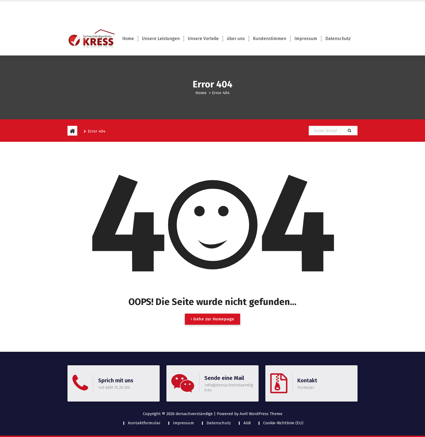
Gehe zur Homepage (212, 324)
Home (128, 38)
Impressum (305, 38)
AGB (247, 422)
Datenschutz (338, 38)
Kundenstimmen (269, 38)
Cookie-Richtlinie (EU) (283, 422)
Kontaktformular (144, 422)
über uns (236, 38)
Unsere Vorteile (203, 38)
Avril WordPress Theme (261, 413)
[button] (349, 130)
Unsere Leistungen (161, 38)
